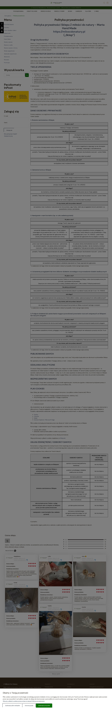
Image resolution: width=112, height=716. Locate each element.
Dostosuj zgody (29, 705)
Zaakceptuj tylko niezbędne (12, 705)
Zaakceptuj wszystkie (44, 705)
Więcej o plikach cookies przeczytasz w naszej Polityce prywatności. (24, 701)
